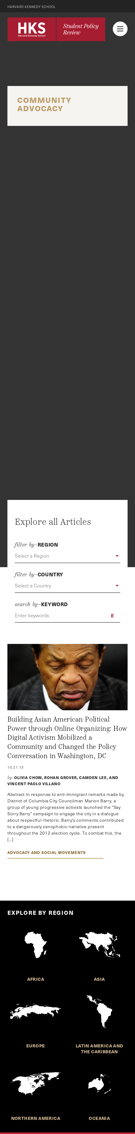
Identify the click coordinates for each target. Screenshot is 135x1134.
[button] (67, 556)
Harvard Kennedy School (31, 7)
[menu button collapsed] (120, 28)
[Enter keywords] (67, 616)
